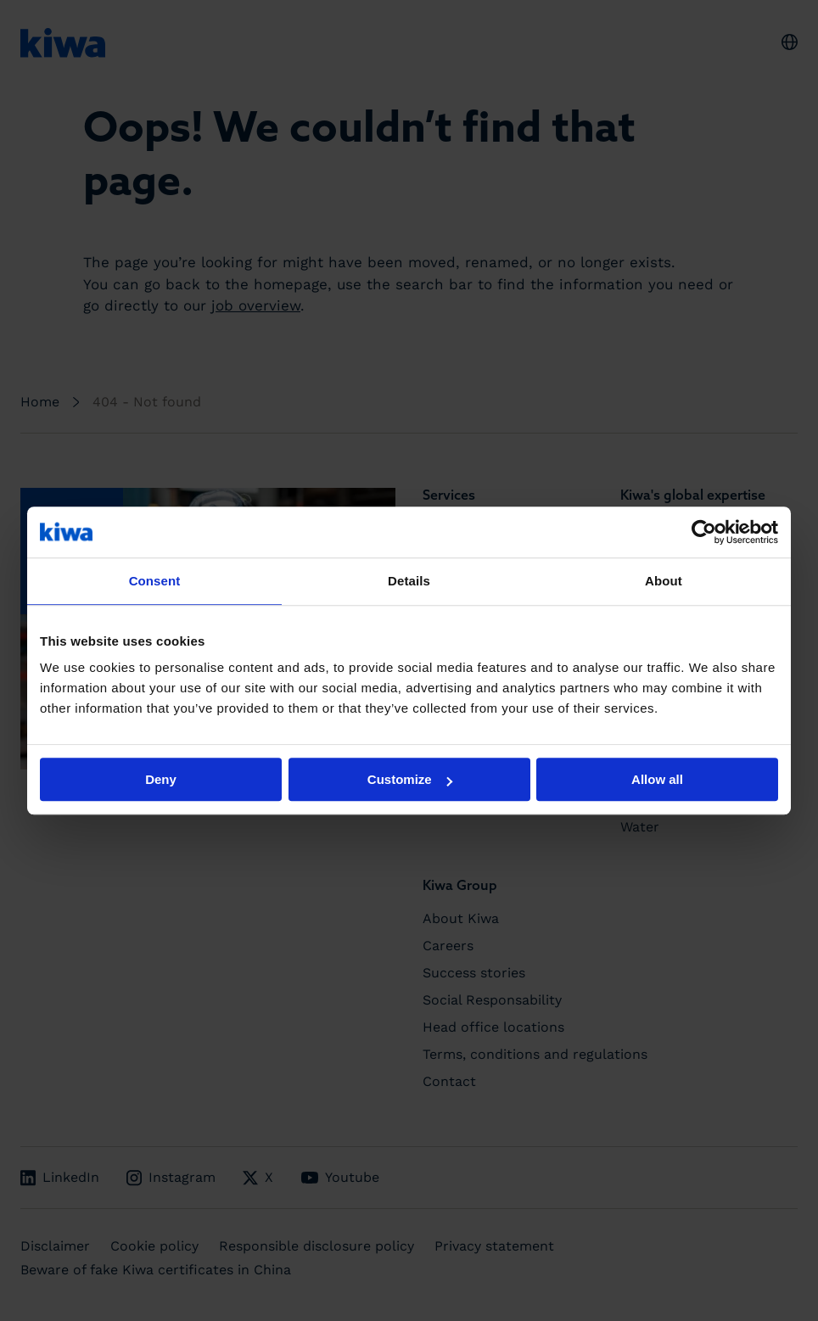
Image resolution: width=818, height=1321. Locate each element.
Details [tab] (409, 581)
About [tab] (663, 581)
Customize (409, 779)
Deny (160, 779)
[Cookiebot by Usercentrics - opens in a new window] (704, 532)
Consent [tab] (155, 581)
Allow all (657, 779)
